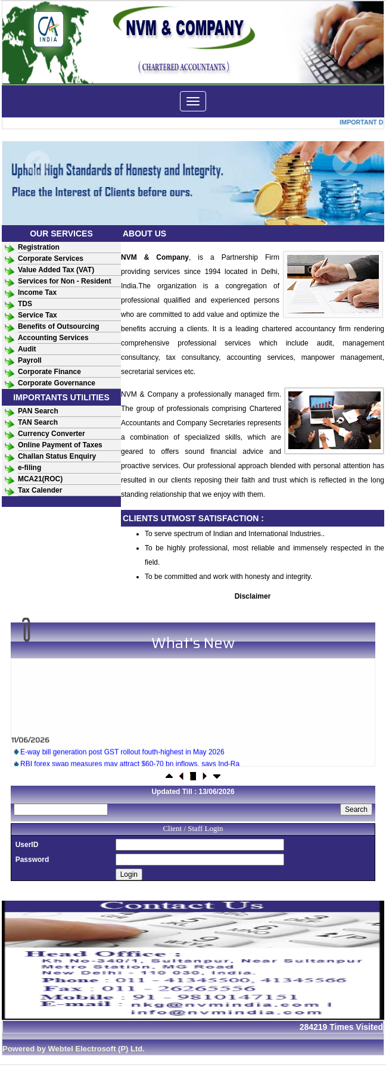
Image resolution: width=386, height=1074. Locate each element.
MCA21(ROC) (40, 479)
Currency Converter (51, 433)
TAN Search (38, 422)
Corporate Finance (49, 372)
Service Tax (37, 315)
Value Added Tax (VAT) (56, 270)
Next (344, 163)
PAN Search (38, 411)
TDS (25, 304)
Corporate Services (50, 258)
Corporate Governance (56, 383)
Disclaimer (253, 596)
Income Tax (37, 292)
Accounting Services (53, 338)
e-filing (29, 467)
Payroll (30, 360)
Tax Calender (40, 490)
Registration (39, 247)
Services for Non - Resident (64, 281)
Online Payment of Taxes (60, 445)
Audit (27, 349)
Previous (38, 163)
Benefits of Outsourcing (58, 326)
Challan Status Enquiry (57, 456)
